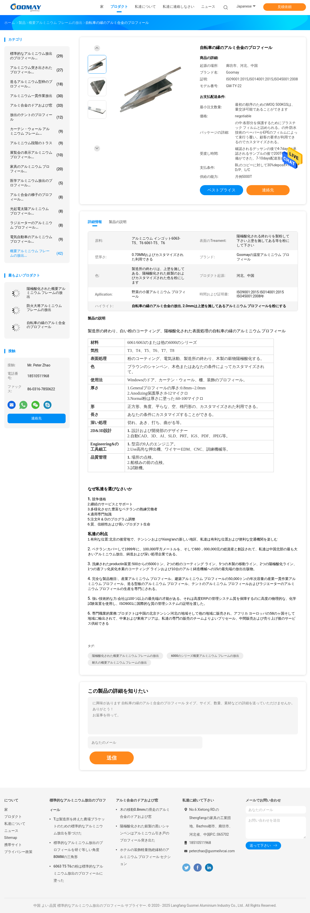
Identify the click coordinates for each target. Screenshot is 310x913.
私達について (14, 824)
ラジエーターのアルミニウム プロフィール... (36, 225)
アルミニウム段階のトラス (36, 143)
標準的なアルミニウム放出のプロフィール (78, 805)
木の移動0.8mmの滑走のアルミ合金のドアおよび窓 (145, 813)
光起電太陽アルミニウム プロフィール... (36, 211)
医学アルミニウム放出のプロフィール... (36, 183)
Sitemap (10, 838)
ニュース (11, 831)
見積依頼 (285, 7)
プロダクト (13, 817)
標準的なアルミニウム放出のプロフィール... (36, 55)
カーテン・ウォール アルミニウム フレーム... (36, 131)
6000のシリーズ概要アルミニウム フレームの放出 (205, 656)
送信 (112, 758)
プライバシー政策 (18, 852)
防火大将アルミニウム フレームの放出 (44, 308)
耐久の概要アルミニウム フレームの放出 (119, 662)
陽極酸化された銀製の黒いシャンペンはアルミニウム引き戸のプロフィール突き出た (144, 833)
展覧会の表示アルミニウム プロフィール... (36, 154)
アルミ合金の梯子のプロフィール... (36, 197)
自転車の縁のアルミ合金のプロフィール (46, 325)
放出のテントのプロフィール (36, 117)
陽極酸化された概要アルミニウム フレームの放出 (46, 293)
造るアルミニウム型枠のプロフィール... (36, 84)
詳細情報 (95, 222)
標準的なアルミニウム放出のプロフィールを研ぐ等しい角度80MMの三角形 (78, 850)
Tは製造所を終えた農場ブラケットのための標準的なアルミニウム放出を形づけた (79, 826)
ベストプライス (221, 190)
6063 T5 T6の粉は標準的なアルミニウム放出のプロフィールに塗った (78, 873)
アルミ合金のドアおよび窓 (36, 105)
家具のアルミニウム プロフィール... (36, 169)
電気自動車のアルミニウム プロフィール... (36, 239)
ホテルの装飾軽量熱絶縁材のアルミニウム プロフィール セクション (145, 857)
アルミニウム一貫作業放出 (36, 95)
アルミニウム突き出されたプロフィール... (36, 70)
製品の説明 (117, 222)
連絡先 (36, 418)
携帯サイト (13, 845)
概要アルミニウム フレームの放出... (36, 253)
